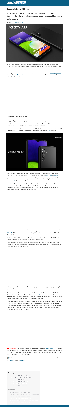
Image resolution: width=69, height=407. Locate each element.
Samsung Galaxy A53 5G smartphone (19, 383)
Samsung (12, 360)
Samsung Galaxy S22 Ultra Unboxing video (20, 375)
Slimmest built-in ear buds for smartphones (20, 392)
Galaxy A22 (10, 232)
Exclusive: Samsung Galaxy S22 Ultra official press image (24, 377)
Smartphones (23, 360)
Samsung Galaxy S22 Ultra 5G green (19, 381)
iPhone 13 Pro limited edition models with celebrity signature (24, 394)
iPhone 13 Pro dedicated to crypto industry (20, 402)
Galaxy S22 (49, 175)
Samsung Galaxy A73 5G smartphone (19, 385)
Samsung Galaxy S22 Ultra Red (17, 379)
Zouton (49, 130)
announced (11, 180)
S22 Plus (56, 175)
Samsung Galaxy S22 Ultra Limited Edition (20, 396)
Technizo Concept (21, 74)
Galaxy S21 (38, 294)
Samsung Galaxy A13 (55, 73)
